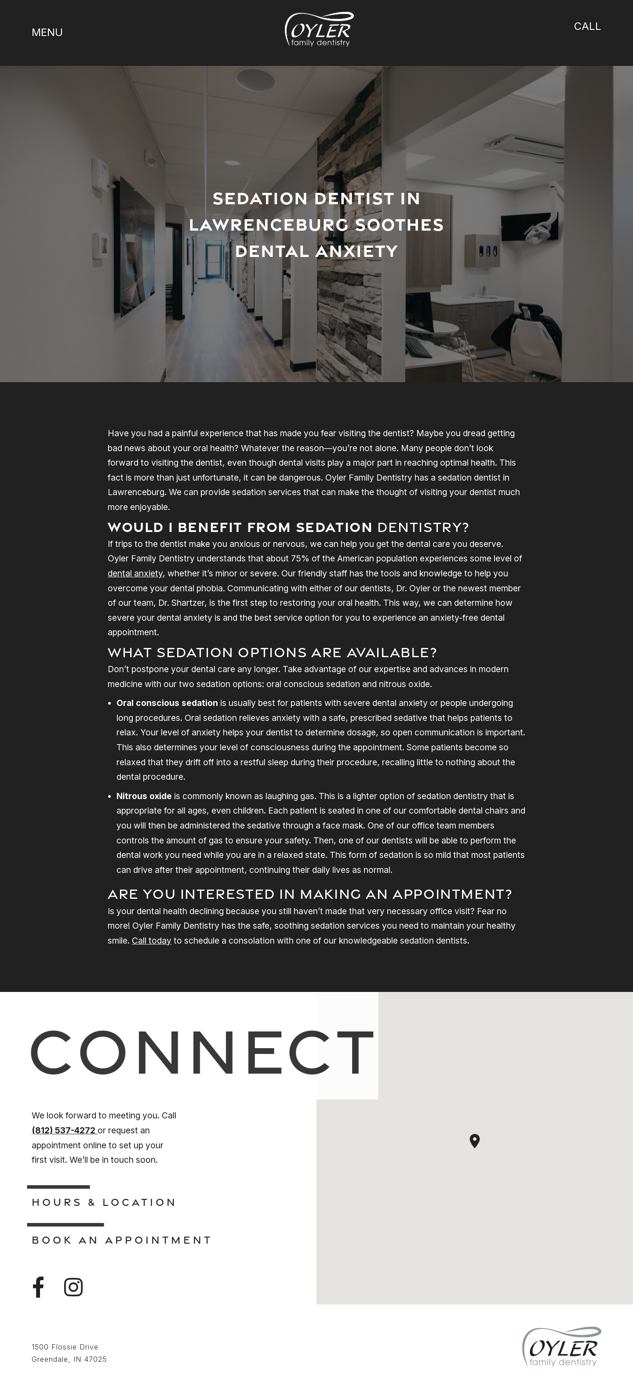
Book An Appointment (122, 1240)
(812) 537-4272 (65, 1130)
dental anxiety (135, 573)
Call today (151, 940)
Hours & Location (105, 1202)
